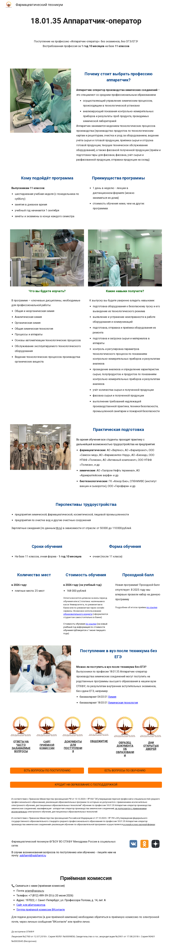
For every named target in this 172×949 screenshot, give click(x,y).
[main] (86, 21)
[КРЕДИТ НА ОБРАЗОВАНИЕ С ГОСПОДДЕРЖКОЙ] (86, 784)
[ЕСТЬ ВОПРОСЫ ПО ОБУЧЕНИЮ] (125, 770)
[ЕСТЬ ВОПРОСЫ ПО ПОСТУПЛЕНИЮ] (47, 770)
